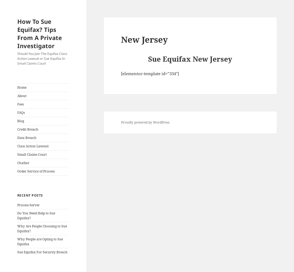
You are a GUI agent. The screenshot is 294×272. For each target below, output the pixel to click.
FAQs (21, 112)
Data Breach (26, 137)
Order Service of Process (36, 171)
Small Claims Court (32, 154)
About (21, 96)
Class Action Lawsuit (33, 146)
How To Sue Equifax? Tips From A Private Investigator (39, 33)
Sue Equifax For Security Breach (42, 252)
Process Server (28, 205)
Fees (20, 104)
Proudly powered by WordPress (145, 122)
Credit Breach (27, 129)
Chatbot (23, 163)
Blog (20, 121)
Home (21, 87)
